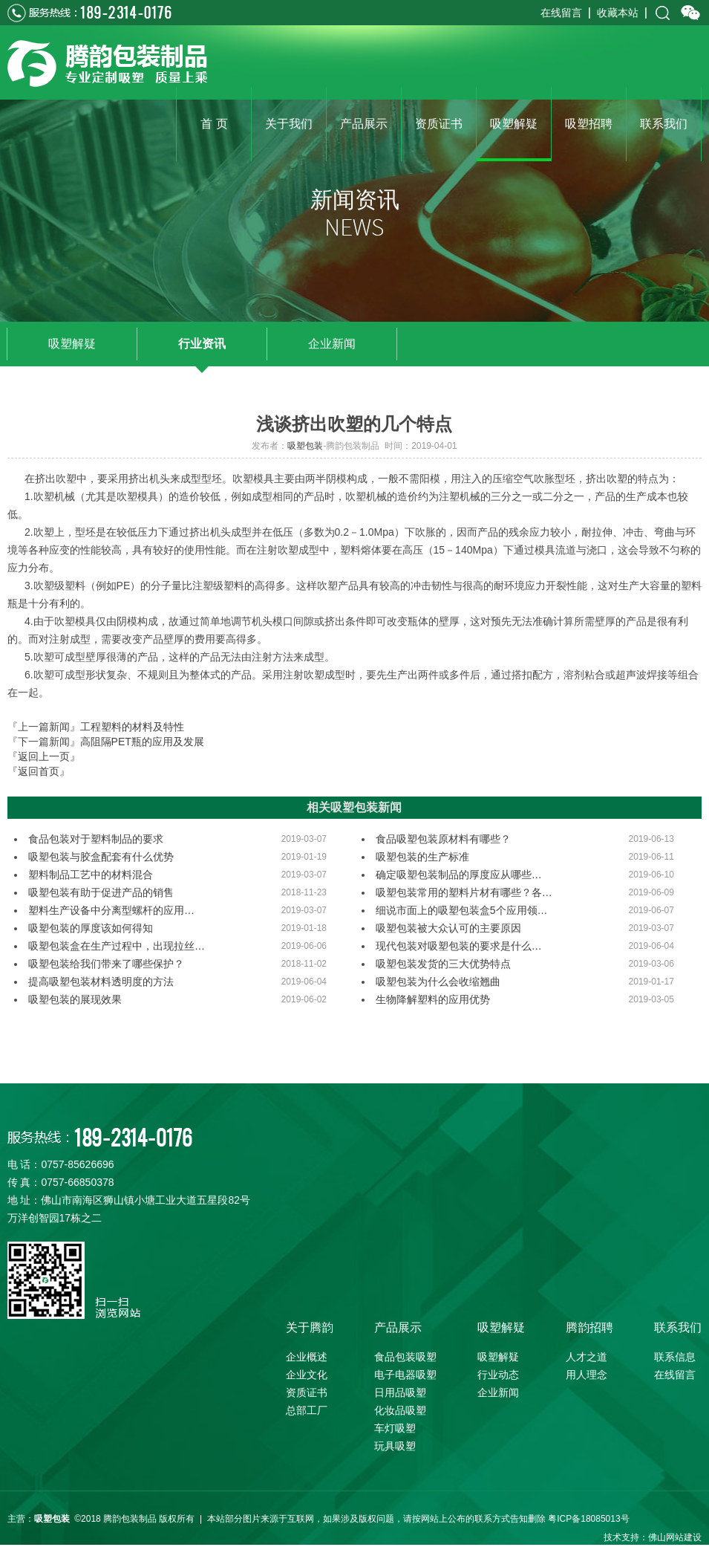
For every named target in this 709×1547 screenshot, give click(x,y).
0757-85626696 (77, 1164)
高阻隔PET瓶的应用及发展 (142, 741)
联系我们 (678, 1327)
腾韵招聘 (589, 1327)
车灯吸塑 (395, 1428)
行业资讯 (202, 343)
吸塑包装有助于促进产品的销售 (101, 892)
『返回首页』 (38, 771)
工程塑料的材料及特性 (132, 727)
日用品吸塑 (400, 1392)
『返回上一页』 (43, 756)
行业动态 (498, 1375)
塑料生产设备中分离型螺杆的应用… (111, 910)
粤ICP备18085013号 (588, 1519)
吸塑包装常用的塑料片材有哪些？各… (464, 892)
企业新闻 (332, 343)
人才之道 (586, 1357)
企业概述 (306, 1357)
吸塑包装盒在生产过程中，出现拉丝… (116, 946)
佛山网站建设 (675, 1537)
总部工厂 (306, 1410)
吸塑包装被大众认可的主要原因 (448, 928)
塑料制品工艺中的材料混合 (90, 874)
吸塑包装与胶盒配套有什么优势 (101, 857)
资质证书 (306, 1392)
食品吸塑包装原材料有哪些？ (443, 839)
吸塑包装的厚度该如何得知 (90, 928)
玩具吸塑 (395, 1446)
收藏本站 (617, 13)
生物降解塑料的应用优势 (433, 999)
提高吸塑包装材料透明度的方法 (101, 981)
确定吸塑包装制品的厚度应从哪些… (459, 874)
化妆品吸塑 (400, 1410)
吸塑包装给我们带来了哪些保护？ (106, 964)
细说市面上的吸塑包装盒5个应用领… (462, 910)
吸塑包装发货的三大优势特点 (443, 964)
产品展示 (398, 1327)
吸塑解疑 (72, 343)
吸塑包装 (305, 446)
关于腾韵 (309, 1327)
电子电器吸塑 (405, 1375)
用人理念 (586, 1375)
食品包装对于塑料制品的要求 (95, 839)
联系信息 (675, 1357)
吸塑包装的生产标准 (422, 857)
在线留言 (561, 13)
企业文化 (306, 1375)
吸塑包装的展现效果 (75, 999)
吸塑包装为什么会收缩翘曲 (438, 981)
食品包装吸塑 (405, 1357)
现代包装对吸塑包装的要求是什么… (459, 946)
